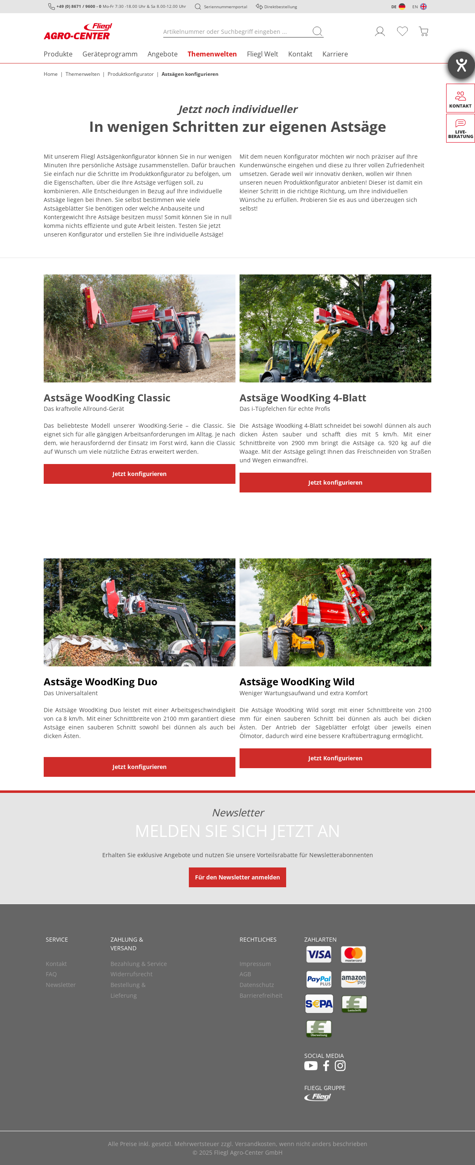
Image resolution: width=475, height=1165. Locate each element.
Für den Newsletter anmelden (237, 877)
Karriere (335, 54)
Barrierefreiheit (261, 995)
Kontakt (300, 54)
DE (394, 7)
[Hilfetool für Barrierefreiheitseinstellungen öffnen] (461, 65)
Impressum (255, 964)
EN (415, 7)
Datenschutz (257, 985)
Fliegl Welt (262, 54)
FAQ (51, 974)
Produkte (58, 54)
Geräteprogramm (110, 54)
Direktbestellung (280, 6)
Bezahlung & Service (139, 964)
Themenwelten (212, 54)
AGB (245, 974)
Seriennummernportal (225, 6)
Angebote (163, 54)
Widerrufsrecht (132, 974)
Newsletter (61, 985)
